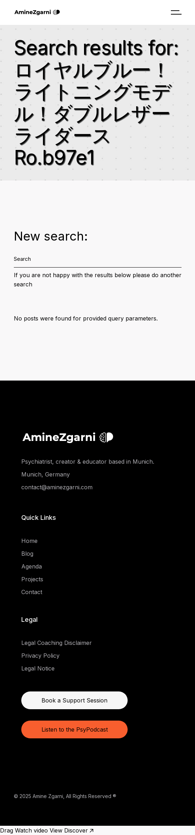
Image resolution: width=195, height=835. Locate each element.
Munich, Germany (45, 474)
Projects (32, 579)
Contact (31, 592)
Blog (27, 553)
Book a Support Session (74, 700)
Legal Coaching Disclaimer (56, 642)
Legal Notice (38, 668)
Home (29, 540)
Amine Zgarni (48, 796)
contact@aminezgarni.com (57, 487)
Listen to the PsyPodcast (74, 729)
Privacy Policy (40, 655)
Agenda (31, 566)
